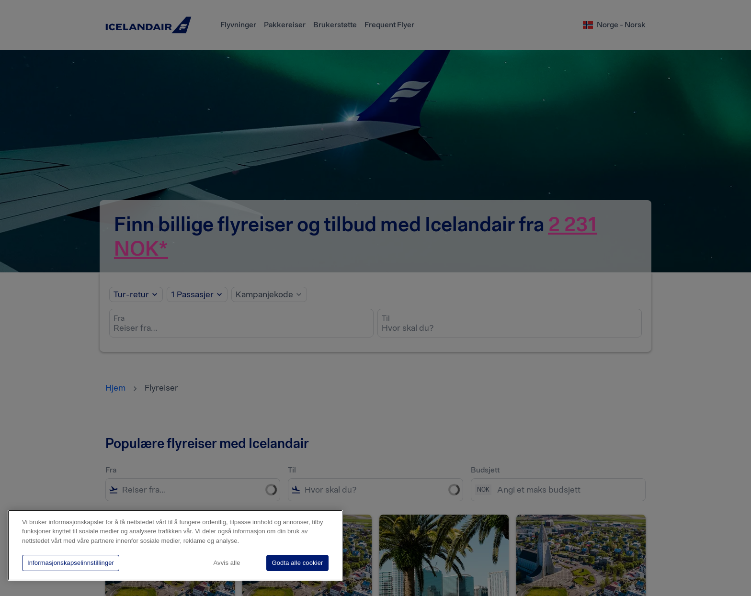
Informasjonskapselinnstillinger (70, 562)
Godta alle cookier (297, 562)
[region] (175, 545)
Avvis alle (227, 562)
